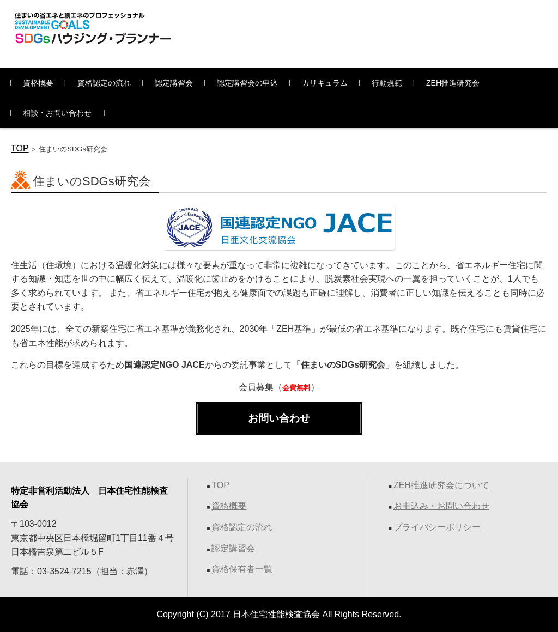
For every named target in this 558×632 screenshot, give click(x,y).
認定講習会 (174, 82)
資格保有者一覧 (241, 569)
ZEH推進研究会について (441, 485)
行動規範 (387, 82)
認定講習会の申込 (247, 82)
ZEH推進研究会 (453, 82)
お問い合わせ (279, 418)
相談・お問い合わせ (57, 112)
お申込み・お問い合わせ (441, 506)
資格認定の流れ (104, 82)
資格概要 (38, 82)
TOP (20, 148)
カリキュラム (325, 82)
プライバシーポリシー (437, 527)
